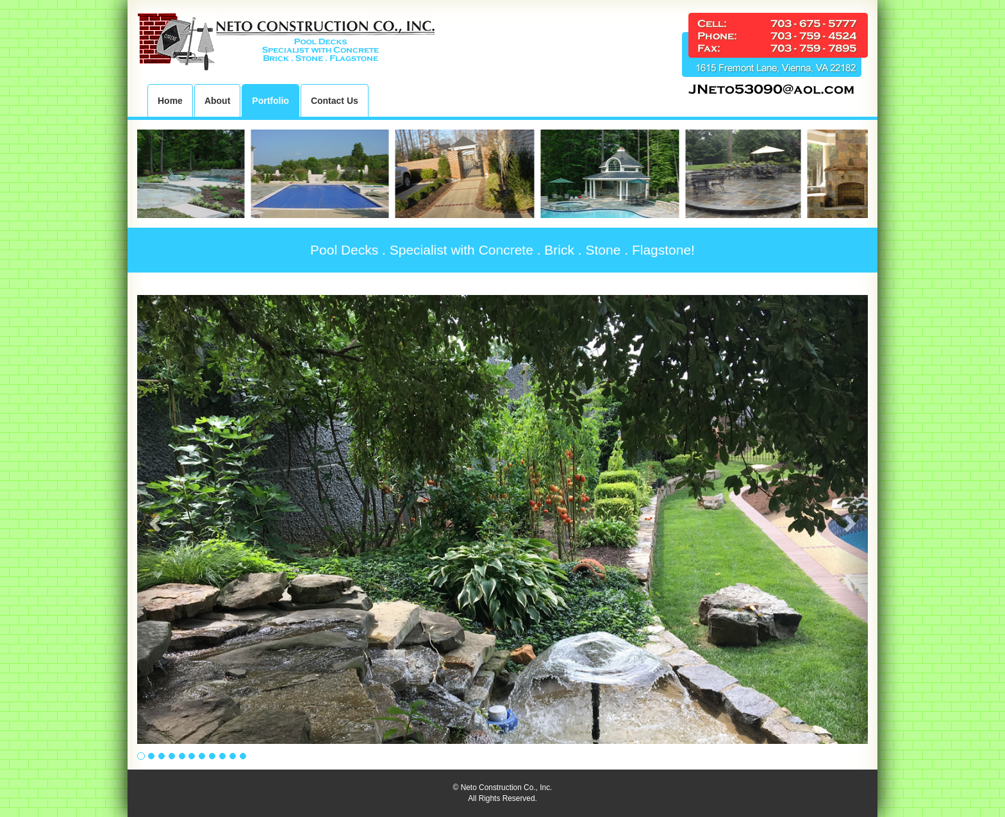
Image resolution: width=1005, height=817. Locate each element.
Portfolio (270, 101)
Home (170, 101)
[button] (153, 519)
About (217, 101)
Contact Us (334, 101)
